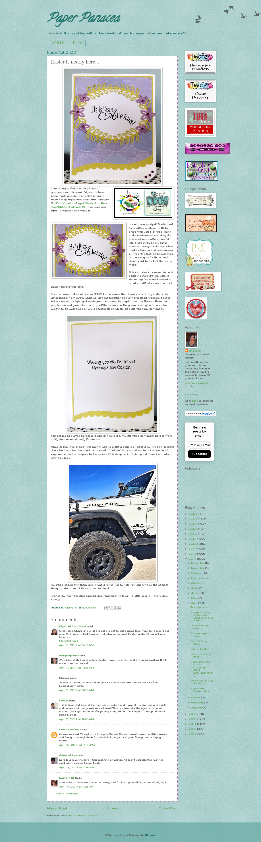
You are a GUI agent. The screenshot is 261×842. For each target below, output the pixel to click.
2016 (192, 713)
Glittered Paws (68, 755)
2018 (192, 553)
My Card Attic (68, 640)
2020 (193, 543)
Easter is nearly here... (201, 655)
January (196, 707)
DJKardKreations (64, 203)
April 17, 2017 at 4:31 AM (76, 786)
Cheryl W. (194, 350)
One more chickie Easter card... (202, 682)
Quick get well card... (200, 627)
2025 (193, 518)
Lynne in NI (66, 777)
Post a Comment (66, 793)
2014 (192, 723)
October (197, 572)
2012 (192, 734)
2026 (193, 513)
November (198, 567)
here (195, 400)
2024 (193, 523)
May (194, 597)
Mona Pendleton (70, 729)
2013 (192, 729)
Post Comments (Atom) (81, 815)
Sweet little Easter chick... (201, 690)
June (194, 592)
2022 (193, 533)
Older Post (168, 808)
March (196, 697)
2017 (192, 558)
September (198, 577)
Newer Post (57, 808)
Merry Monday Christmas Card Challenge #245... (202, 616)
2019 (192, 548)
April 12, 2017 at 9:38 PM (77, 744)
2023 (193, 528)
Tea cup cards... (200, 607)
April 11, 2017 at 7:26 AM (76, 667)
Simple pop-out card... (201, 634)
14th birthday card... (199, 642)
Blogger (150, 834)
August (196, 582)
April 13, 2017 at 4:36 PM (77, 767)
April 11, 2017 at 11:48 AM (76, 719)
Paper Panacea (83, 19)
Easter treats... (200, 648)
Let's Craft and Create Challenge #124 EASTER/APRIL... (202, 668)
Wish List (58, 43)
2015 (192, 719)
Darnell (63, 700)
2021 (192, 538)
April (194, 602)
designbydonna (69, 655)
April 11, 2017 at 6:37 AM (76, 645)
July (194, 587)
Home (77, 43)
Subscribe (199, 454)
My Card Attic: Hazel (72, 626)
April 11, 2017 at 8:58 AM (76, 690)
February (197, 702)
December (198, 562)
